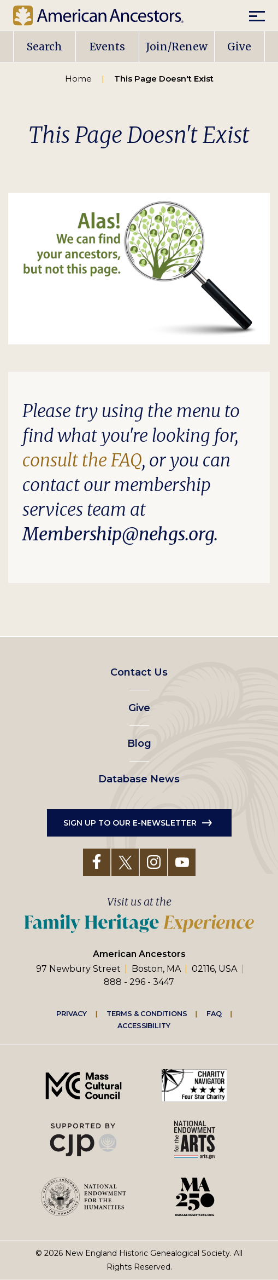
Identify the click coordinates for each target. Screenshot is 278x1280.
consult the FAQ (82, 460)
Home (78, 78)
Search (44, 46)
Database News (139, 779)
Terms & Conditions (147, 1013)
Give (239, 46)
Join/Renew (177, 46)
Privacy (71, 1013)
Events (107, 46)
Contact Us (139, 672)
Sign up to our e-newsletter (130, 823)
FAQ (214, 1013)
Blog (139, 743)
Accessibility (143, 1025)
